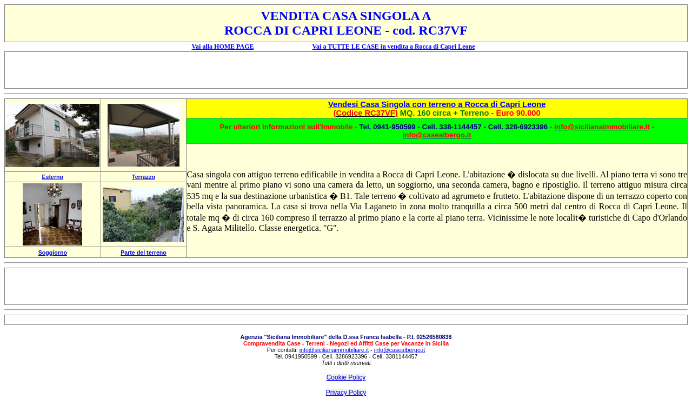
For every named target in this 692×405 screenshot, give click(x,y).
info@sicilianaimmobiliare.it (334, 350)
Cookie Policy (346, 377)
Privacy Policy (346, 392)
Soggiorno (52, 252)
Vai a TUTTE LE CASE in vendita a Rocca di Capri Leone (393, 46)
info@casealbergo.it (399, 350)
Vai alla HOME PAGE (223, 46)
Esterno (52, 177)
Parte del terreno (144, 252)
